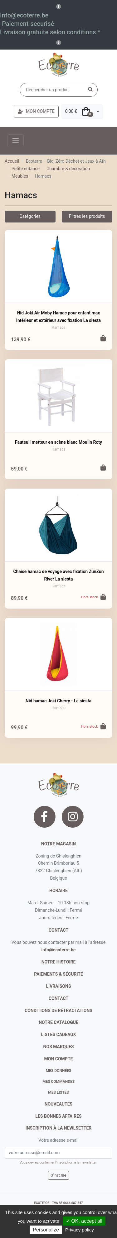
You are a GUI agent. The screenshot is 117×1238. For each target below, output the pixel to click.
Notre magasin (58, 843)
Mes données (58, 1070)
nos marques (58, 1046)
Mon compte (58, 1058)
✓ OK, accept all (84, 1221)
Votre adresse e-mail (58, 1140)
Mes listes (58, 1092)
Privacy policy (79, 1229)
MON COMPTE (36, 111)
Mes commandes (58, 1081)
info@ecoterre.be (58, 949)
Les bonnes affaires (58, 1116)
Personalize (46, 1229)
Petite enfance (26, 168)
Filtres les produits (87, 216)
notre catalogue (58, 1022)
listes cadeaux (58, 1034)
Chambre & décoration (68, 168)
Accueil (12, 161)
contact (58, 930)
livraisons (58, 986)
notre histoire (58, 961)
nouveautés (58, 1104)
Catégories (30, 216)
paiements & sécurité (58, 974)
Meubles (20, 176)
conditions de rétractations (58, 1010)
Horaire (58, 890)
